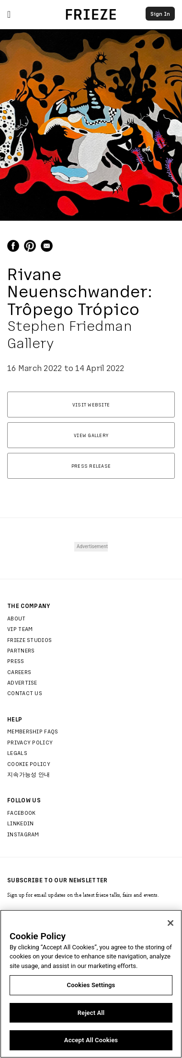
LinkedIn (20, 823)
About (16, 618)
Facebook (21, 812)
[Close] (170, 923)
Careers (19, 671)
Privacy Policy (30, 742)
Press (15, 660)
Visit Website (91, 404)
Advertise (22, 682)
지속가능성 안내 (28, 774)
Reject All (91, 1012)
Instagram (23, 834)
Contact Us (24, 692)
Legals (17, 752)
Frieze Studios (29, 639)
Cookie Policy (28, 763)
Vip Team (20, 628)
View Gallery (91, 435)
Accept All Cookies (91, 1040)
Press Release (91, 466)
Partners (20, 650)
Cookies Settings (91, 985)
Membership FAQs (32, 731)
